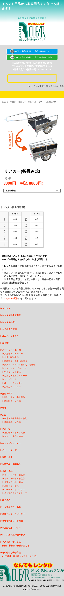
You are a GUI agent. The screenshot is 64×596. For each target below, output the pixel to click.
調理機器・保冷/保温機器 (15, 361)
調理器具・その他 (12, 422)
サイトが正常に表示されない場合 (47, 86)
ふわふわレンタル (12, 386)
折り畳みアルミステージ (15, 493)
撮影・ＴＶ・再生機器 (14, 397)
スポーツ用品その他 (13, 436)
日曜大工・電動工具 (27, 102)
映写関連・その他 (12, 401)
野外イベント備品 (12, 372)
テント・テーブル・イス (15, 368)
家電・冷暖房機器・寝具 (15, 418)
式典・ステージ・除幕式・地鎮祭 (19, 365)
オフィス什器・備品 (13, 482)
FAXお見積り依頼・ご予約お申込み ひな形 (32, 57)
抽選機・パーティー (13, 353)
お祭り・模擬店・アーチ (15, 375)
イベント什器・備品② (14, 478)
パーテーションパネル (14, 489)
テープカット (10, 379)
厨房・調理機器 (11, 357)
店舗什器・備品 (11, 486)
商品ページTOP (9, 102)
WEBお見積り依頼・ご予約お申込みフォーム (32, 51)
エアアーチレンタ (12, 383)
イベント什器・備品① (14, 475)
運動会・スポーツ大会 (14, 432)
